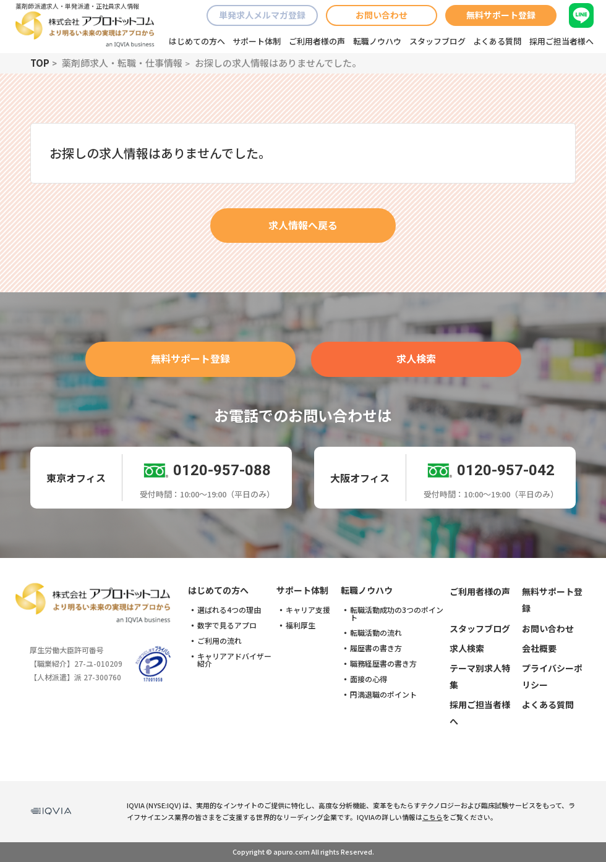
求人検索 (416, 358)
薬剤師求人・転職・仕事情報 (122, 62)
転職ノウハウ (377, 41)
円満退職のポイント (383, 694)
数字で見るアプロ (227, 625)
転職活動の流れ (376, 632)
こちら (432, 817)
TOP (39, 62)
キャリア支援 (308, 610)
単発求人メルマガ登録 (262, 15)
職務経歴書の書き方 (383, 663)
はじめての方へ (197, 41)
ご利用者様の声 (317, 41)
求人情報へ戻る (303, 225)
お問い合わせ (382, 15)
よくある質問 (497, 41)
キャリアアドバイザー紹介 (234, 660)
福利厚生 (300, 625)
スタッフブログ (437, 41)
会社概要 (539, 648)
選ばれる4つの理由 (229, 610)
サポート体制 (257, 41)
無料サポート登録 (501, 15)
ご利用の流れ (219, 640)
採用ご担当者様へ (561, 41)
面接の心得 (368, 679)
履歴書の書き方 (376, 648)
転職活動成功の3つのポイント (396, 613)
